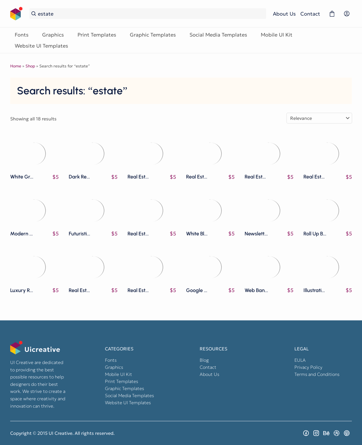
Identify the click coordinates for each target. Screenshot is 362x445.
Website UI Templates (41, 45)
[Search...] (151, 13)
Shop (30, 66)
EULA (300, 360)
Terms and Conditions (316, 374)
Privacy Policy (308, 367)
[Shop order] (319, 118)
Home (15, 66)
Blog (204, 360)
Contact (310, 13)
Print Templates (96, 34)
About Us (284, 13)
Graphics (53, 34)
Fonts (22, 34)
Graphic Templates (153, 34)
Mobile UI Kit (276, 34)
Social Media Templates (218, 34)
